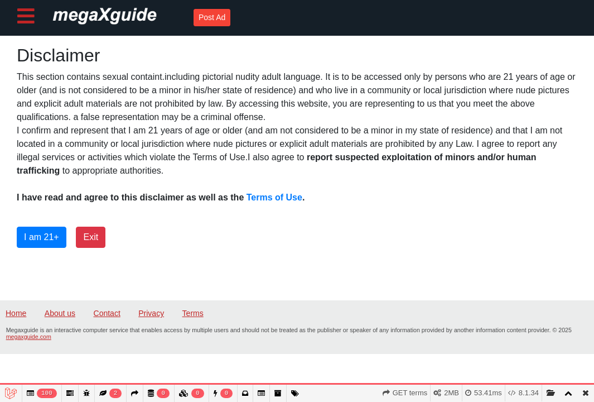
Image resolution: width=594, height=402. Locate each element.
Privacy (151, 313)
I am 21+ (41, 237)
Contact (107, 313)
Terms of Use (274, 197)
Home (16, 313)
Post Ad (212, 17)
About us (60, 313)
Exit (90, 237)
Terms (193, 313)
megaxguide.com (28, 336)
